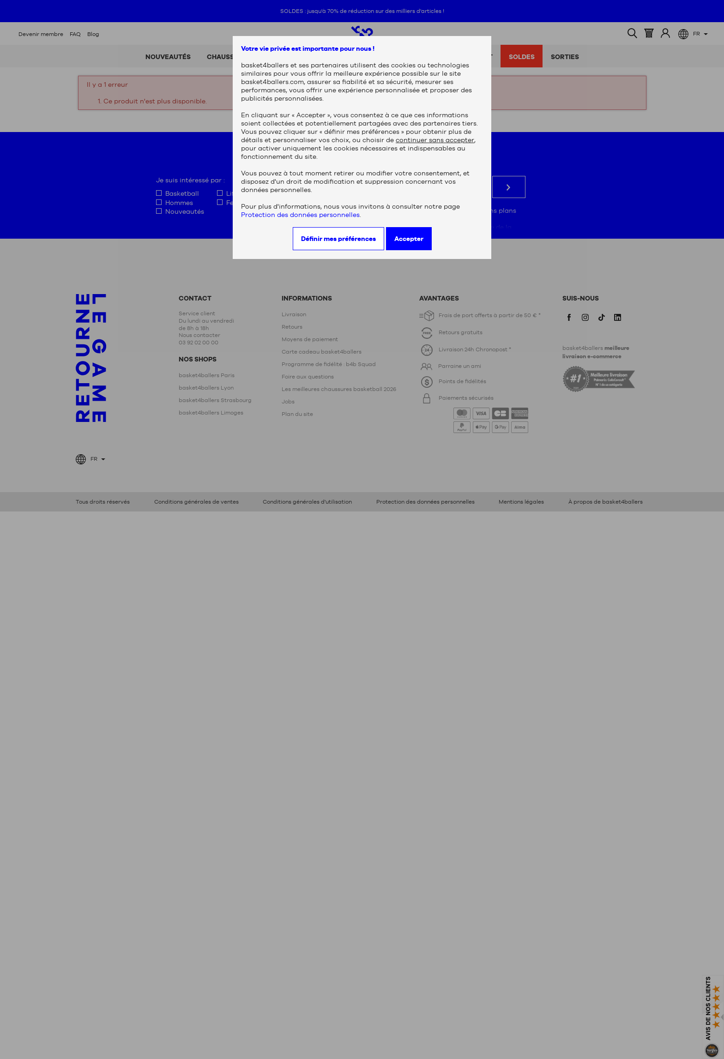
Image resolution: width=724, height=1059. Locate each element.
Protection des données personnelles (300, 214)
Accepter (408, 238)
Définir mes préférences (338, 238)
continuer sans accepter (435, 140)
